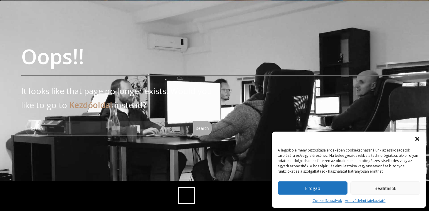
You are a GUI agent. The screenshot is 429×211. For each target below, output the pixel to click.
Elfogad (312, 188)
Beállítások (385, 188)
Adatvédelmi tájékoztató (365, 200)
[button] (417, 139)
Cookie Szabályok (327, 200)
